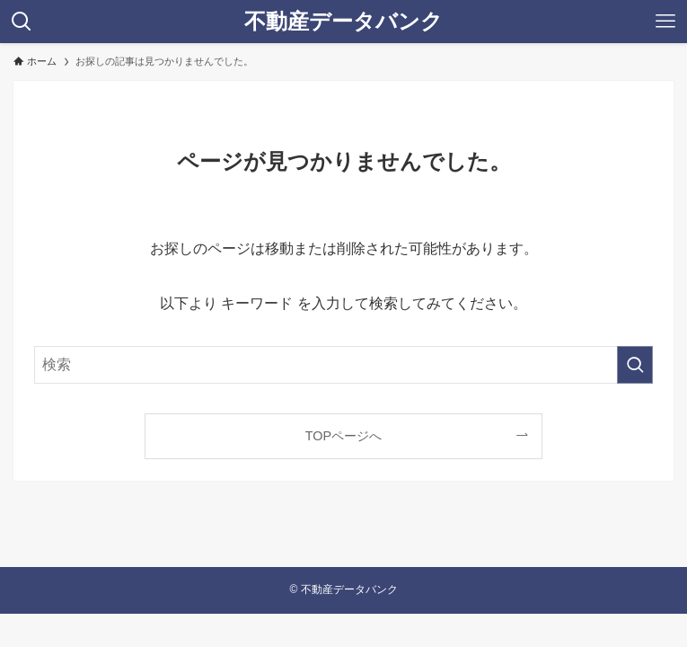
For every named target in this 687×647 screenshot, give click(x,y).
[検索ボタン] (21, 21)
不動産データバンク (343, 21)
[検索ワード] (343, 365)
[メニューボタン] (665, 21)
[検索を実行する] (635, 365)
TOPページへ (343, 436)
